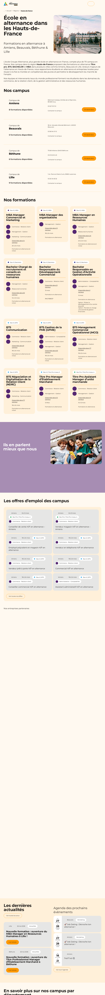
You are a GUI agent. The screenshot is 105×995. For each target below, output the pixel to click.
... (4, 10)
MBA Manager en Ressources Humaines (83, 217)
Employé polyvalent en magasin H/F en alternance (27, 548)
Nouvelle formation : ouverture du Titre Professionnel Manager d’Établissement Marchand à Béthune (26, 961)
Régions (16, 11)
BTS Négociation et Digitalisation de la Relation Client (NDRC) (18, 380)
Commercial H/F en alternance (69, 568)
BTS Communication (16, 328)
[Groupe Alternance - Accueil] (12, 4)
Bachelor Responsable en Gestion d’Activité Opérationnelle (83, 270)
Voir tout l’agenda (62, 970)
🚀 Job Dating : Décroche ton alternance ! (77, 925)
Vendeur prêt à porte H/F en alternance (27, 568)
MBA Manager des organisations (51, 216)
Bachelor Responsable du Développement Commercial (49, 270)
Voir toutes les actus (12, 915)
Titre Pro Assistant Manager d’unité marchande (84, 379)
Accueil (9, 11)
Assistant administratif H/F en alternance (74, 587)
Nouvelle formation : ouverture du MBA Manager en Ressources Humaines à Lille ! (26, 934)
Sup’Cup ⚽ (69, 958)
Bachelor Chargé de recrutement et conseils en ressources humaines (19, 272)
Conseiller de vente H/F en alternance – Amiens (27, 528)
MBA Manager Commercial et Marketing (15, 217)
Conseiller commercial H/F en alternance (27, 587)
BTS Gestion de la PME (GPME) (50, 328)
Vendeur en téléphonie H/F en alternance (74, 547)
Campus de (25, 102)
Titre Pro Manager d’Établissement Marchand (51, 379)
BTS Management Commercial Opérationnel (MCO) (85, 330)
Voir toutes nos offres (15, 596)
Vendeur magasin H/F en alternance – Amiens (72, 528)
